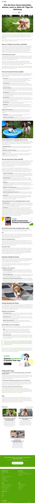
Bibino (3, 492)
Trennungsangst (28, 66)
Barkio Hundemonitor (21, 472)
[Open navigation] (32, 1)
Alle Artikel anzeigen (29, 407)
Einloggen (3, 479)
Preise (3, 473)
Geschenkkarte (4, 478)
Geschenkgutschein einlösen (6, 476)
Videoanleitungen (21, 486)
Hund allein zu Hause (5, 487)
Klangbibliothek (17, 350)
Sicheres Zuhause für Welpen (6, 486)
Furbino (4, 349)
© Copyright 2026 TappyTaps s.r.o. (7, 502)
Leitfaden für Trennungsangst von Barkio (25, 473)
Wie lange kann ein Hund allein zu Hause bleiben (14, 392)
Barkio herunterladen (5, 472)
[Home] (4, 501)
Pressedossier (20, 475)
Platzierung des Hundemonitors (7, 484)
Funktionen (20, 487)
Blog (2, 475)
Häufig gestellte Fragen (22, 484)
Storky (3, 496)
